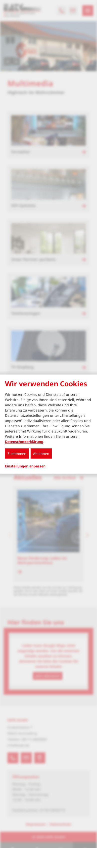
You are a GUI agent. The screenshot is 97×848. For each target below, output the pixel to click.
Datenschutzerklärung (24, 441)
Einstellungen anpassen (25, 465)
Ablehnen (41, 453)
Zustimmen (16, 453)
